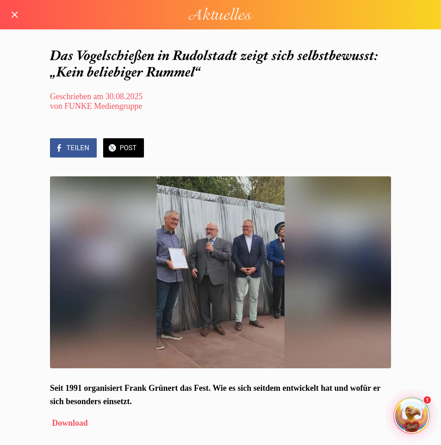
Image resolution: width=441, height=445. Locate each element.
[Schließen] (14, 14)
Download (70, 423)
